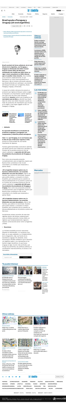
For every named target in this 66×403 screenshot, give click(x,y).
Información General (8, 386)
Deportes (42, 384)
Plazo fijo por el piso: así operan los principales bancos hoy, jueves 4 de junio (45, 288)
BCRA (18, 7)
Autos (19, 386)
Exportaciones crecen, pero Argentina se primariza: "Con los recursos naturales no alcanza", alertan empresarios (42, 141)
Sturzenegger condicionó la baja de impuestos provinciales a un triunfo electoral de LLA (25, 281)
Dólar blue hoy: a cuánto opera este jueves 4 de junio (39, 63)
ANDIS (39, 7)
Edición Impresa (52, 384)
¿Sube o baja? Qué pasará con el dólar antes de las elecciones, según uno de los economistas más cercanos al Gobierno (25, 354)
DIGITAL (19, 392)
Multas (51, 388)
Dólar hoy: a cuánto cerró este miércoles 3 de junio (40, 351)
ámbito (4, 16)
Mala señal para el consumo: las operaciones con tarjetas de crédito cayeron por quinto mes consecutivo (13, 118)
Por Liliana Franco (5, 289)
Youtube (16, 376)
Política (37, 14)
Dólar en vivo (11, 7)
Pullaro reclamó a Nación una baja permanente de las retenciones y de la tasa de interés (40, 44)
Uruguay (61, 14)
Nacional (28, 384)
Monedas (36, 172)
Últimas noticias (14, 381)
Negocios (45, 14)
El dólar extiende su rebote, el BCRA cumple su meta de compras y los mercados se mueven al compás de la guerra (40, 79)
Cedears (48, 172)
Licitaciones (58, 388)
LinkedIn (12, 376)
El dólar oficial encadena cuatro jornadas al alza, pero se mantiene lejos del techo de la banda (9, 354)
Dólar (13, 14)
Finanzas (29, 14)
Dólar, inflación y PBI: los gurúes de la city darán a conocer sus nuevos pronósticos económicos (18, 32)
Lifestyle (20, 384)
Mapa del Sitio (52, 386)
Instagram (9, 376)
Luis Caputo (23, 7)
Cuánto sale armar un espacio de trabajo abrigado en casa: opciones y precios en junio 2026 (45, 275)
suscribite (59, 10)
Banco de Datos (49, 381)
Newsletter (59, 376)
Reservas (29, 7)
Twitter (3, 376)
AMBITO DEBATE (45, 392)
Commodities (44, 172)
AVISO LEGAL (29, 388)
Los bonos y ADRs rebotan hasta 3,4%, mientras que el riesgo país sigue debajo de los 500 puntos (40, 54)
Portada (4, 381)
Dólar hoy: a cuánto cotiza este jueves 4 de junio (40, 69)
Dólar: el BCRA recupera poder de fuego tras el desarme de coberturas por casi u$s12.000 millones (42, 114)
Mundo (35, 384)
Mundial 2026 (55, 7)
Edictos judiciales (40, 388)
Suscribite (25, 257)
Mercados (60, 381)
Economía (20, 14)
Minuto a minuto (38, 325)
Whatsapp (19, 376)
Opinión (53, 14)
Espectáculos (27, 386)
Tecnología (37, 386)
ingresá (63, 10)
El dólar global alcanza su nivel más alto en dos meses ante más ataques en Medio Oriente (25, 367)
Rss (44, 386)
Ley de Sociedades (46, 7)
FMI (34, 7)
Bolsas (39, 172)
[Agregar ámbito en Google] (16, 26)
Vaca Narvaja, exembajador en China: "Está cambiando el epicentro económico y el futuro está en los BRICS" (28, 118)
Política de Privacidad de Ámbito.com (12, 388)
